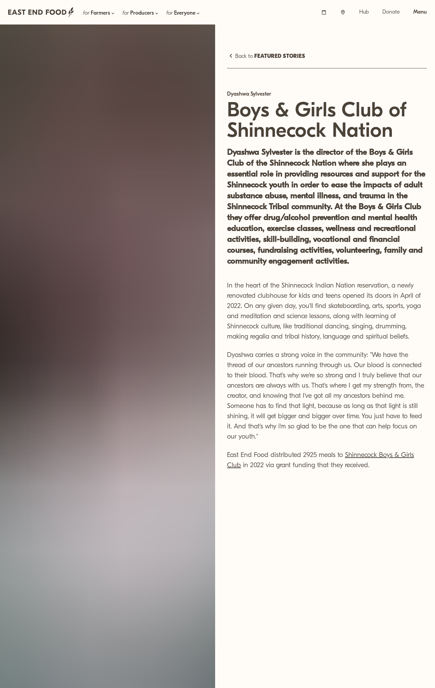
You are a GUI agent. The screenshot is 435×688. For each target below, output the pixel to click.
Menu (420, 12)
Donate (391, 12)
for (99, 13)
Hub (364, 12)
